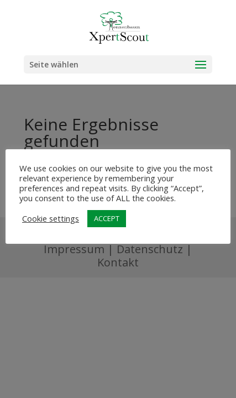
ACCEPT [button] (106, 218)
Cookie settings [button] (50, 218)
